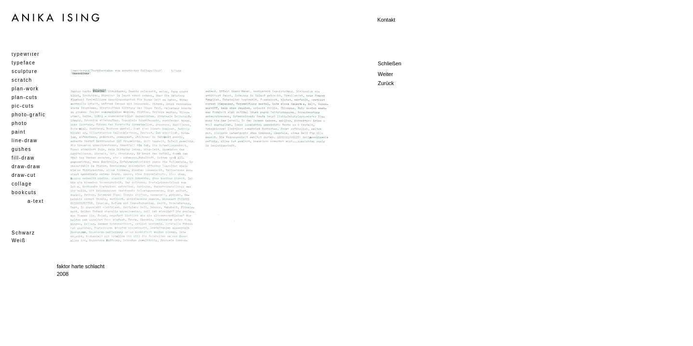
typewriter (25, 54)
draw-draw (26, 166)
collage (22, 183)
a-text (35, 201)
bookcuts (24, 192)
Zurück (386, 83)
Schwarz (23, 232)
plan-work (25, 88)
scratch (22, 80)
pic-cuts (23, 106)
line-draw (25, 140)
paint (19, 132)
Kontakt (386, 20)
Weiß (19, 240)
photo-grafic (29, 114)
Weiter (385, 74)
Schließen (389, 63)
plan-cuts (25, 97)
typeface (24, 62)
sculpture (25, 71)
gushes (21, 149)
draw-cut (24, 175)
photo (19, 123)
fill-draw (23, 158)
